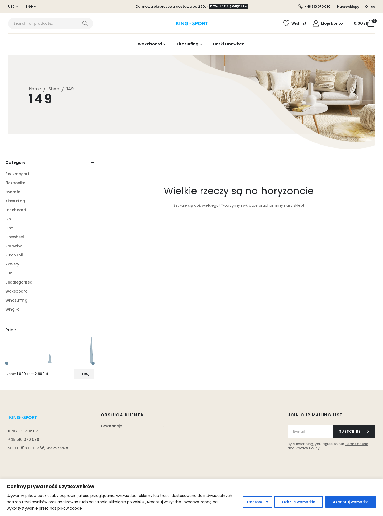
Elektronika (15, 182)
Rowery (12, 264)
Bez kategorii (17, 173)
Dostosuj (255, 502)
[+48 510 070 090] (314, 6)
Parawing (14, 246)
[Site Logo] (191, 24)
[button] (228, 6)
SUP (8, 273)
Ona (9, 228)
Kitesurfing (187, 44)
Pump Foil (14, 255)
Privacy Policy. (308, 448)
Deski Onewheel (229, 44)
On (8, 219)
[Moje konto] (327, 23)
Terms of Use (356, 443)
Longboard (15, 210)
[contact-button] (354, 431)
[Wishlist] (295, 23)
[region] (191, 497)
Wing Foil (13, 309)
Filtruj (84, 373)
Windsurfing (16, 300)
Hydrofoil (13, 191)
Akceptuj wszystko (351, 502)
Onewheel (14, 237)
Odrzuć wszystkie (298, 502)
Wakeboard (150, 44)
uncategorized (18, 282)
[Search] (85, 23)
